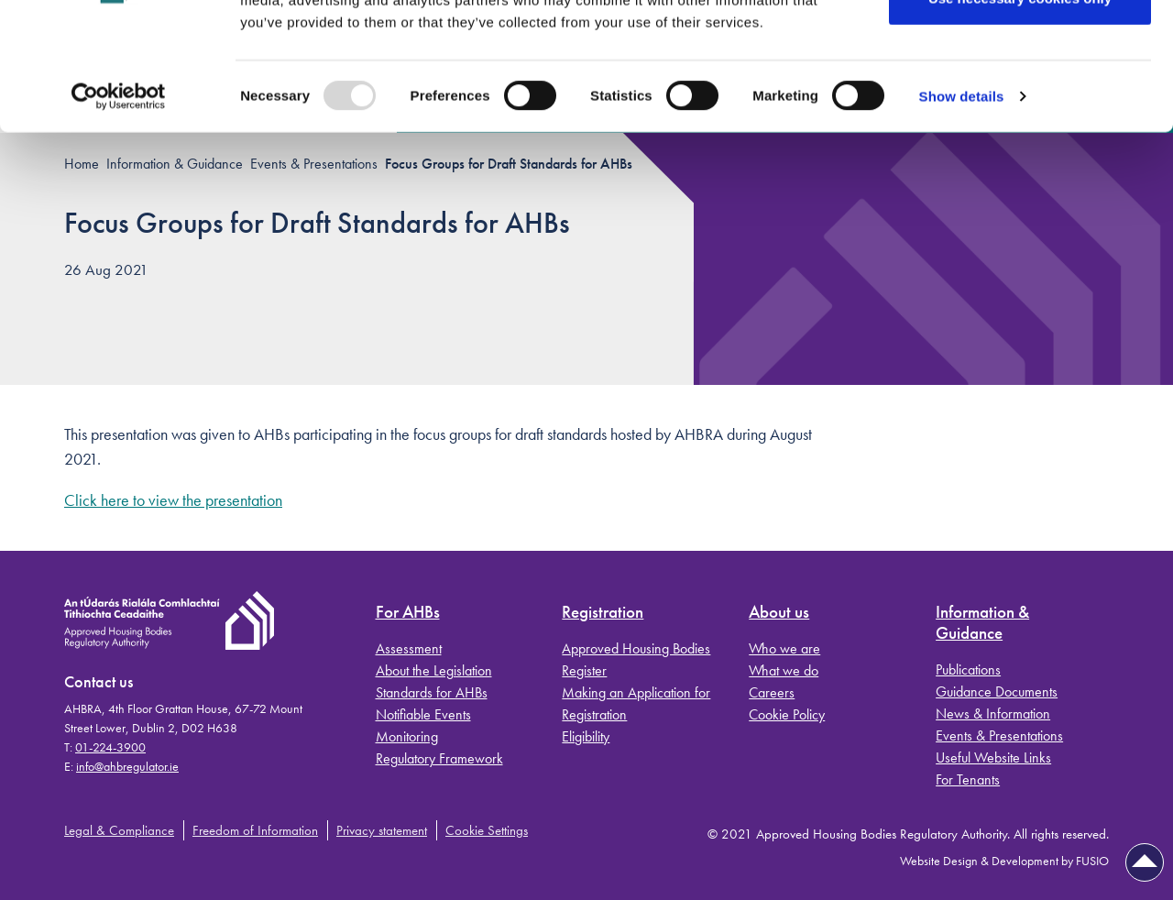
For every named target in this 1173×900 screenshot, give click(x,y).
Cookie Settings (486, 830)
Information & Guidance (982, 623)
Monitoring (407, 736)
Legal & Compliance (119, 830)
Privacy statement (381, 830)
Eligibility (585, 736)
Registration (602, 612)
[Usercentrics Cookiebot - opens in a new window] (118, 207)
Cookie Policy (787, 714)
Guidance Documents (997, 691)
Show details (961, 206)
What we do (783, 670)
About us (779, 612)
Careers (772, 692)
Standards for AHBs (432, 692)
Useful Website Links (993, 757)
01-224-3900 (110, 747)
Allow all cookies (1020, 48)
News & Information (993, 713)
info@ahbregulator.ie (127, 766)
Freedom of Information (255, 830)
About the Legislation (434, 670)
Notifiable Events (423, 714)
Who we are (784, 648)
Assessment (409, 648)
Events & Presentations (999, 735)
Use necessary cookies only (1020, 108)
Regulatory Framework (439, 758)
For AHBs (408, 612)
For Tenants (968, 779)
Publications (968, 669)
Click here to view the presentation (173, 499)
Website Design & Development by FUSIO (1004, 860)
